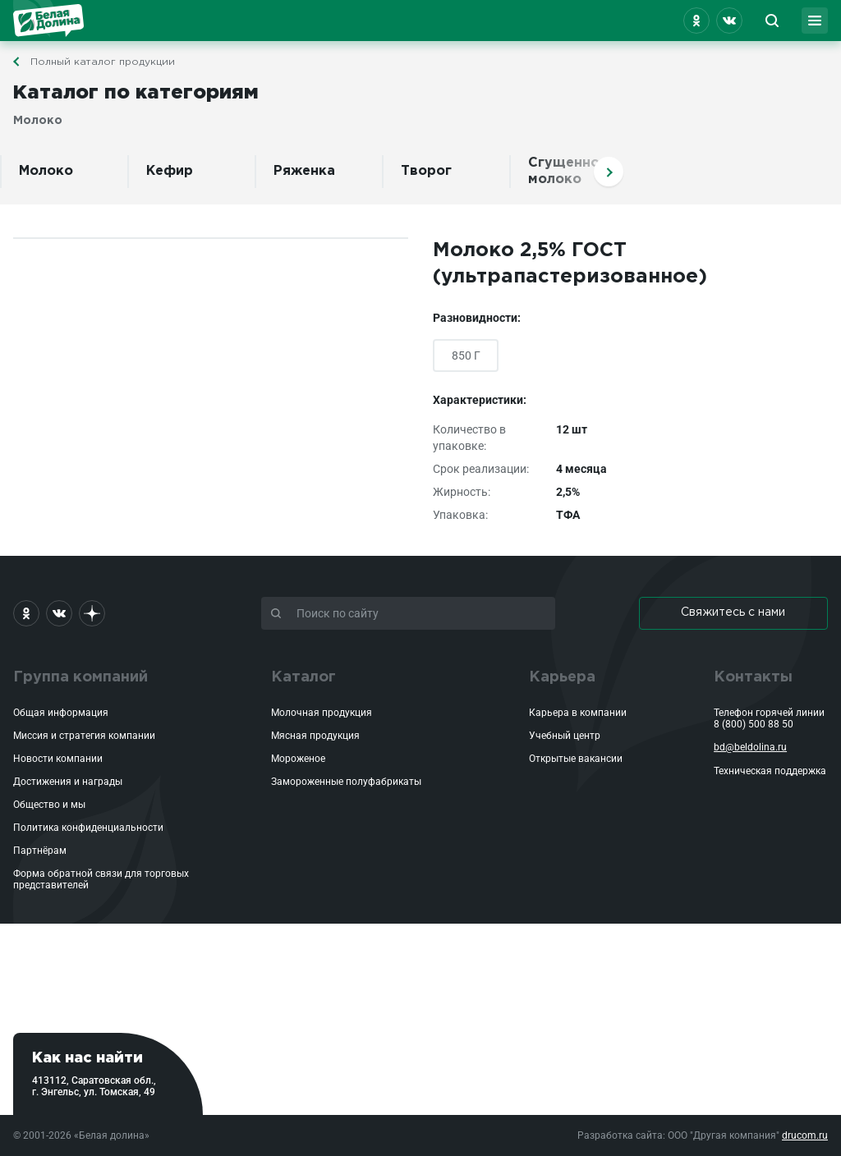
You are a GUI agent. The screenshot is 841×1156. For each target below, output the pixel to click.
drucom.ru (805, 1135)
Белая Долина (48, 20)
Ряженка (304, 171)
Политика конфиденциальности (88, 827)
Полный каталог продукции (102, 62)
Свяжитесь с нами (733, 612)
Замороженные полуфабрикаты (346, 781)
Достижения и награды (67, 781)
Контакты (753, 677)
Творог (426, 171)
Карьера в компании (578, 712)
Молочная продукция (321, 712)
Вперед (608, 171)
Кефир (169, 171)
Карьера (562, 677)
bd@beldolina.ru (750, 747)
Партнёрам (40, 850)
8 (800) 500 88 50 (753, 724)
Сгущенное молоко (568, 171)
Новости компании (58, 758)
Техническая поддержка (770, 771)
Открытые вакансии (576, 758)
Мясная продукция (315, 735)
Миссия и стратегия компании (84, 735)
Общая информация (60, 712)
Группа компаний (80, 677)
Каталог (303, 677)
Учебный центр (564, 735)
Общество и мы (49, 804)
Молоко (46, 171)
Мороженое (298, 758)
